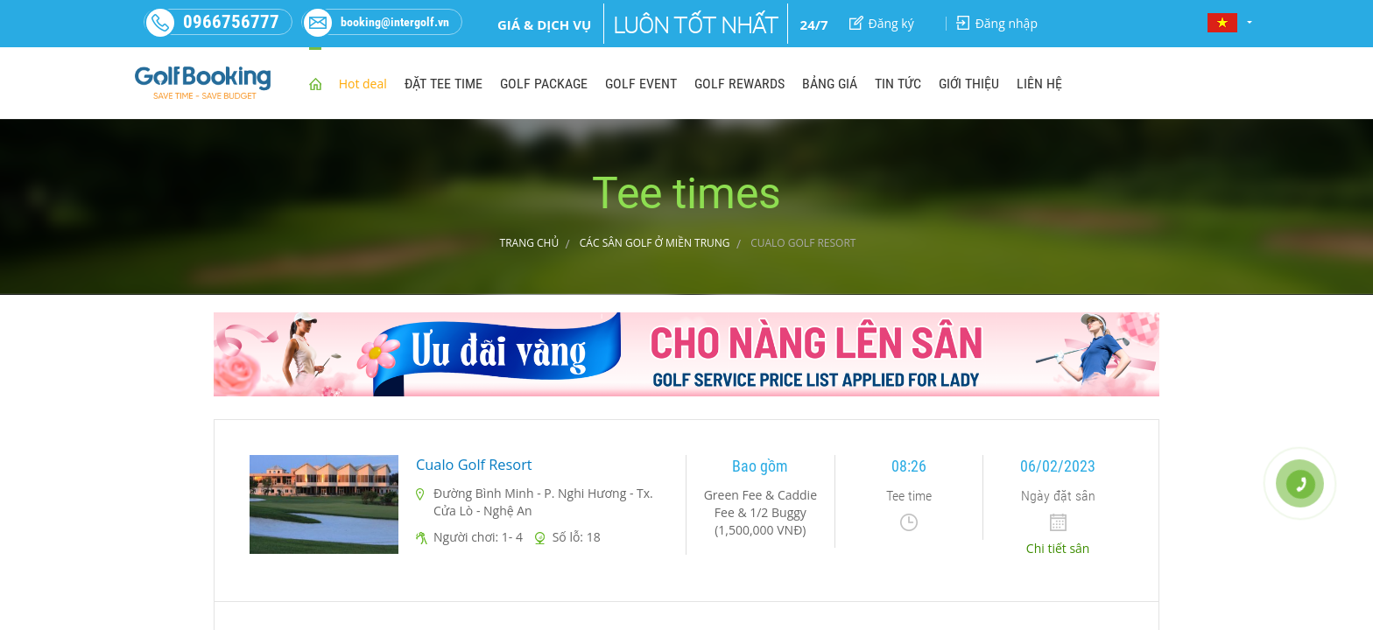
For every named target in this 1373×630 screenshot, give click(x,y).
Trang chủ (530, 242)
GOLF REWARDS (739, 83)
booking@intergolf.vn (375, 22)
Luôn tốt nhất (695, 25)
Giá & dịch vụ (544, 24)
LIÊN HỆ (1039, 83)
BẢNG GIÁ (829, 83)
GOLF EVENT (641, 83)
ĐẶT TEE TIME (443, 83)
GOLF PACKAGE (544, 83)
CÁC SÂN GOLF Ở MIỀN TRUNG (655, 242)
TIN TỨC (898, 83)
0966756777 (211, 22)
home (315, 82)
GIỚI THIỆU (969, 83)
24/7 (814, 24)
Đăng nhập (997, 23)
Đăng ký (881, 23)
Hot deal (363, 83)
